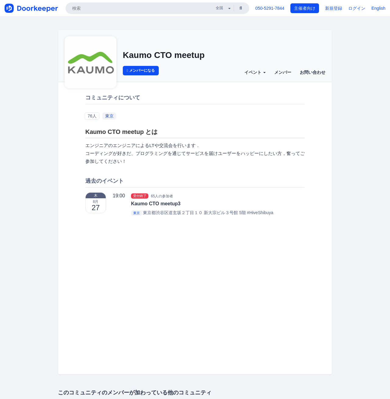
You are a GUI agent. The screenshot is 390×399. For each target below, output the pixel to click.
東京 (109, 115)
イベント (255, 72)
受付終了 (140, 196)
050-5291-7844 (269, 8)
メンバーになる (141, 70)
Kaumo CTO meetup (164, 55)
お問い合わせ (312, 72)
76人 (92, 115)
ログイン (356, 8)
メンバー (282, 72)
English (378, 8)
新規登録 (333, 8)
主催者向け (304, 8)
